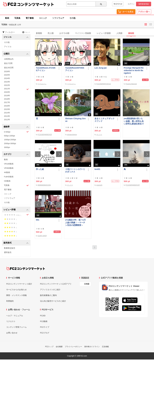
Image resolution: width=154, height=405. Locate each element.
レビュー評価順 (104, 33)
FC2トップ (49, 347)
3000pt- (7, 147)
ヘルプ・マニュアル (14, 316)
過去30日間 (8, 68)
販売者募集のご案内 (48, 295)
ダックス (99, 134)
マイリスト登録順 (83, 33)
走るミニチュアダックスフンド (105, 119)
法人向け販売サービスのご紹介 (53, 301)
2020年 (7, 92)
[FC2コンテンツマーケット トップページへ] (25, 268)
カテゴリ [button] (16, 154)
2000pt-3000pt (10, 143)
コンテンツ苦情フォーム (16, 327)
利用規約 (10, 301)
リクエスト (11, 321)
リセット (26, 32)
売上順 (51, 33)
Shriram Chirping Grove (75, 119)
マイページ (118, 4)
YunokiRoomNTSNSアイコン (74, 69)
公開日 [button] (16, 54)
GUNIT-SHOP (42, 236)
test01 (97, 169)
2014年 (7, 113)
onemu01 (99, 185)
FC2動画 (43, 321)
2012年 (7, 119)
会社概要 (59, 347)
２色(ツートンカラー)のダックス (74, 170)
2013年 (7, 116)
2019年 (7, 95)
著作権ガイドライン (92, 347)
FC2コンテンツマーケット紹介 (19, 284)
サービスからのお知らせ (16, 290)
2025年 (7, 75)
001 (37, 220)
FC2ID (42, 316)
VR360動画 (8, 168)
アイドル (7, 47)
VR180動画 (8, 164)
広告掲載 (105, 347)
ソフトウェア (58, 18)
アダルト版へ (144, 11)
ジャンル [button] (16, 37)
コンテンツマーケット (35, 4)
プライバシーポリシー (73, 347)
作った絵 (40, 169)
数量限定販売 (9, 248)
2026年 (7, 71)
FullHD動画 (8, 177)
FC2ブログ (44, 333)
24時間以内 (8, 59)
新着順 (39, 33)
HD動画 (7, 181)
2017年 (7, 102)
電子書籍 (30, 18)
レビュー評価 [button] (16, 209)
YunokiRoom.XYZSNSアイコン (45, 69)
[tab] (94, 33)
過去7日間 (8, 63)
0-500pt (16, 132)
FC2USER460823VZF (45, 134)
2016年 (7, 106)
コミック (43, 18)
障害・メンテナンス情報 (16, 295)
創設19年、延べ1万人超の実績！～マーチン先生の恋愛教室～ (75, 222)
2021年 (16, 89)
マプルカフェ (42, 84)
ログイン (131, 4)
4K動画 (7, 172)
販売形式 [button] (16, 243)
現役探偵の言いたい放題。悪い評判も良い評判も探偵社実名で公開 (134, 121)
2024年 (7, 78)
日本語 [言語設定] (86, 284)
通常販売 (7, 252)
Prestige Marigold (131, 84)
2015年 (7, 109)
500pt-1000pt (9, 136)
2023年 (7, 82)
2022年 (7, 85)
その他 (72, 18)
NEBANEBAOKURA (44, 185)
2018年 (7, 99)
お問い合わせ (11, 333)
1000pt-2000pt (10, 140)
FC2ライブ (44, 327)
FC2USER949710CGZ (103, 84)
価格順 (131, 33)
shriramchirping (72, 134)
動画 (7, 18)
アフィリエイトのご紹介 (50, 290)
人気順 (119, 33)
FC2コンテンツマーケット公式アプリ (55, 284)
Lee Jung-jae (101, 68)
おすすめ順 (64, 33)
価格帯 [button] (16, 127)
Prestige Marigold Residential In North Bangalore (134, 70)
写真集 (17, 18)
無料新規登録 (143, 4)
